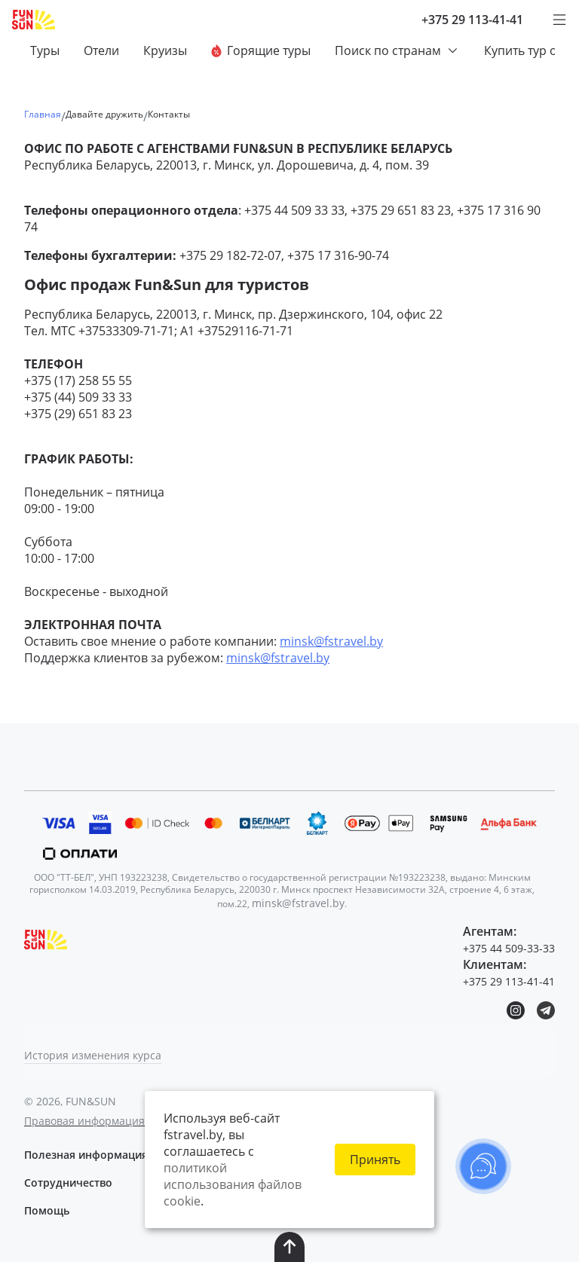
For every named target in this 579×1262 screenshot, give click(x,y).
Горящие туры (261, 50)
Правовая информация (84, 1121)
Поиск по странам (397, 50)
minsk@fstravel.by (331, 641)
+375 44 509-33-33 (509, 948)
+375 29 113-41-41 (472, 19)
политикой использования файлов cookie (233, 1184)
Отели (101, 50)
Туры (45, 50)
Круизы (165, 50)
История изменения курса (92, 1055)
